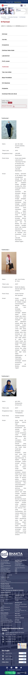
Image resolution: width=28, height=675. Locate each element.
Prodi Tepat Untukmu (6, 570)
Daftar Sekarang (17, 2)
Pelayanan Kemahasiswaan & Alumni (21, 607)
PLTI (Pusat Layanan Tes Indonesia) (20, 611)
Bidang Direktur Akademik (7, 621)
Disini (10, 102)
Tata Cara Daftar (6, 72)
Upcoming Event (4, 614)
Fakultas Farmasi (13, 17)
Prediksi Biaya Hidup (19, 565)
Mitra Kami (17, 613)
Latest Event (3, 617)
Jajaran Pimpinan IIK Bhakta (5, 608)
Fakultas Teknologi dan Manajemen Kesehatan (12, 590)
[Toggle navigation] (25, 5)
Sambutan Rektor (5, 599)
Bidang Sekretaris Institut (6, 625)
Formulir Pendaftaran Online (5, 564)
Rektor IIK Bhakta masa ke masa (7, 604)
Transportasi (18, 564)
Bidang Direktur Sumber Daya (6, 623)
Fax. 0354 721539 (11, 639)
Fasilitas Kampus (4, 578)
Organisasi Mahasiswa (20, 567)
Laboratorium (6, 55)
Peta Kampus (4, 580)
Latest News (3, 615)
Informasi (4, 34)
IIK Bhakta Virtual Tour (6, 581)
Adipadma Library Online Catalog (20, 600)
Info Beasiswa (6, 83)
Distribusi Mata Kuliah (8, 50)
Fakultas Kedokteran (6, 592)
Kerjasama (5, 88)
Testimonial (5, 66)
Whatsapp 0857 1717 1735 (13, 641)
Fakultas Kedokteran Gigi (7, 588)
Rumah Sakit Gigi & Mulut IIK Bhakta (21, 605)
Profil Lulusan (6, 61)
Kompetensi (5, 45)
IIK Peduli (17, 620)
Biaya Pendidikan (7, 77)
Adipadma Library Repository (19, 598)
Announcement (4, 618)
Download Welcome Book (9, 94)
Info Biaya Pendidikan (6, 572)
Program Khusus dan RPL (6, 575)
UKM (16, 573)
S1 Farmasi (22, 17)
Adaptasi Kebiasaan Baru (6, 620)
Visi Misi (4, 39)
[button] (10, 672)
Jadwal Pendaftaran (5, 568)
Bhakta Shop (18, 622)
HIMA (16, 571)
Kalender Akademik (19, 617)
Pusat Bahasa (18, 609)
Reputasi (3, 602)
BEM (16, 570)
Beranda (3, 17)
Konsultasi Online (5, 569)
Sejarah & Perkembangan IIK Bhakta (6, 598)
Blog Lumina (18, 615)
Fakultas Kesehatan (5, 586)
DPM (16, 569)
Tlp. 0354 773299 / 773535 (13, 636)
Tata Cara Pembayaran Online (6, 566)
